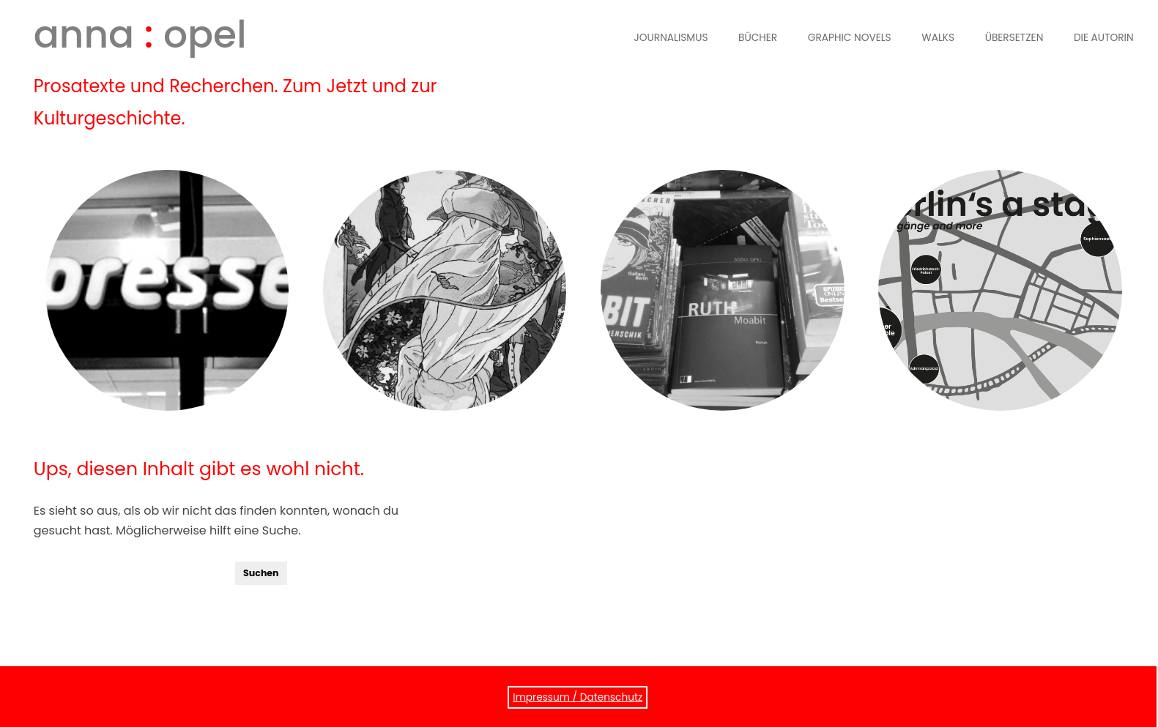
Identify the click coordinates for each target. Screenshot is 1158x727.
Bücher (757, 38)
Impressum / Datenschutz (577, 697)
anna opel (140, 34)
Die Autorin (1104, 38)
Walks (937, 38)
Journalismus (671, 38)
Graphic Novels (849, 38)
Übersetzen (1014, 38)
